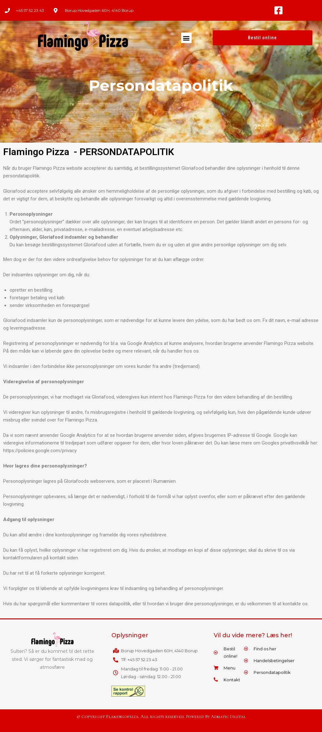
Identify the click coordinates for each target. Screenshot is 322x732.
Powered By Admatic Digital (216, 717)
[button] (186, 38)
